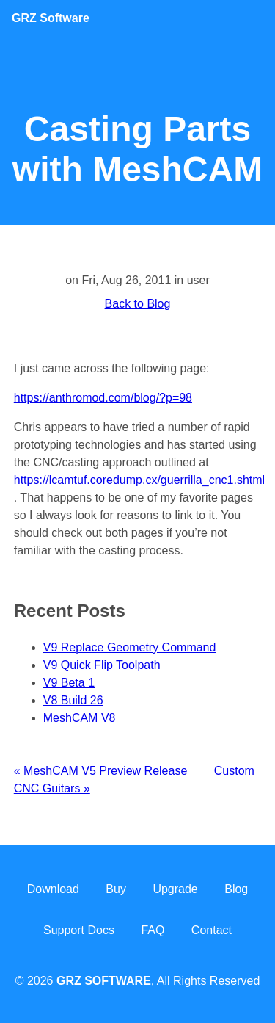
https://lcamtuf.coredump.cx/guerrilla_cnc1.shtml (139, 480)
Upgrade (175, 889)
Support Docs (78, 930)
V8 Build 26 (73, 700)
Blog (236, 889)
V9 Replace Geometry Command (129, 647)
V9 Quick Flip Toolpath (102, 665)
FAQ (152, 930)
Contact (211, 930)
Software (50, 18)
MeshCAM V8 (79, 718)
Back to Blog (138, 303)
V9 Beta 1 (69, 682)
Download (53, 889)
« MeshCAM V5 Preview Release (101, 770)
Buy (116, 889)
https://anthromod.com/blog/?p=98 (103, 397)
